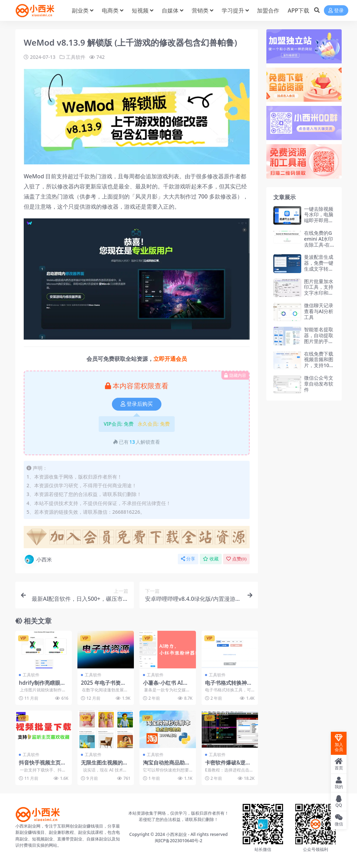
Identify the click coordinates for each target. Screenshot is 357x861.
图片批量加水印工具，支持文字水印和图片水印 (318, 290)
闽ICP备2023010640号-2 (179, 841)
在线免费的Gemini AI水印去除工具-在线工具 (318, 242)
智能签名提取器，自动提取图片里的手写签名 (318, 338)
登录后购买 (137, 404)
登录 (336, 10)
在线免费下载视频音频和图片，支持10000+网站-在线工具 (319, 365)
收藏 (211, 558)
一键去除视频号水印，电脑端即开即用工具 (318, 217)
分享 (188, 558)
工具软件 (75, 57)
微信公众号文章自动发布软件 (318, 383)
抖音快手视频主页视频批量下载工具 (42, 765)
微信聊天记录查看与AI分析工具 (318, 311)
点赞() (236, 558)
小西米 (38, 559)
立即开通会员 (170, 359)
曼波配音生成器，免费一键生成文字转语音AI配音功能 (318, 266)
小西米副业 (176, 834)
